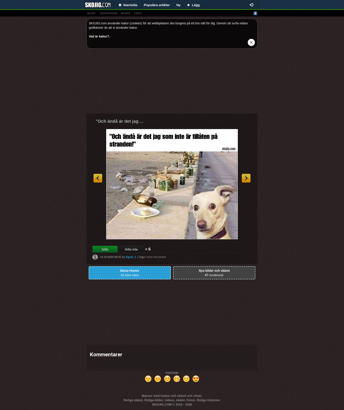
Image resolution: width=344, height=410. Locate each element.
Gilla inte (131, 249)
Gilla (105, 249)
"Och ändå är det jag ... (119, 121)
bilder (125, 13)
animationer (108, 13)
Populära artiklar (157, 5)
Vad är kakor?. (99, 36)
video (138, 13)
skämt (91, 13)
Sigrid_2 (130, 257)
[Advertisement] (172, 82)
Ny (178, 5)
